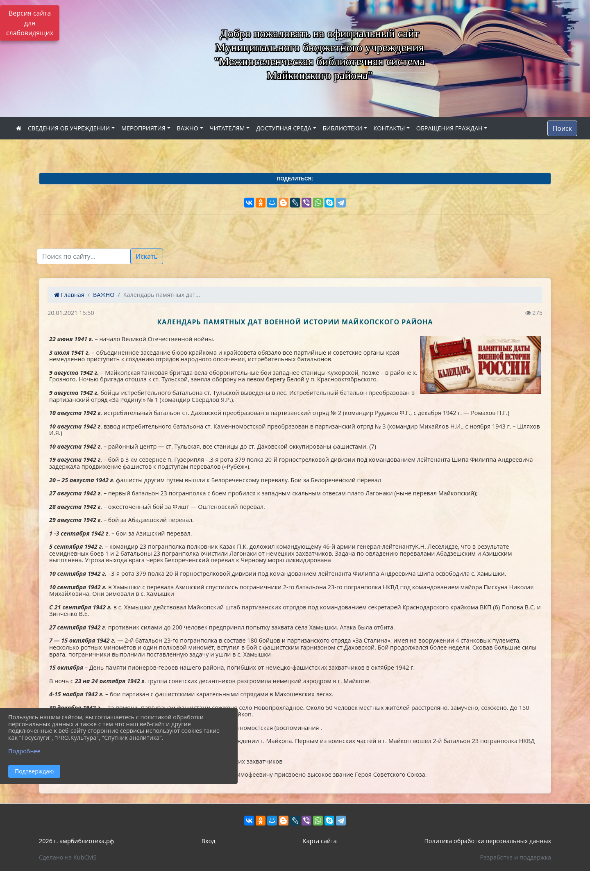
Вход (209, 841)
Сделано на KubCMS (67, 857)
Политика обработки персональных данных (487, 841)
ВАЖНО (187, 128)
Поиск (562, 128)
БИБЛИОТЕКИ (342, 128)
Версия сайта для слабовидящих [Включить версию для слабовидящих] (29, 23)
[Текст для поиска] (83, 256)
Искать (147, 256)
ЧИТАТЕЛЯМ (227, 128)
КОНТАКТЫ (389, 128)
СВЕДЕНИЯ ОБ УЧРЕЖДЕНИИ (69, 128)
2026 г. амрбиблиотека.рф (76, 841)
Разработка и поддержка (515, 857)
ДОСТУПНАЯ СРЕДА (283, 128)
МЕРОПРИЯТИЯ (143, 128)
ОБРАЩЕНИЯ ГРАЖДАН (449, 128)
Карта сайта (320, 841)
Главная (69, 295)
